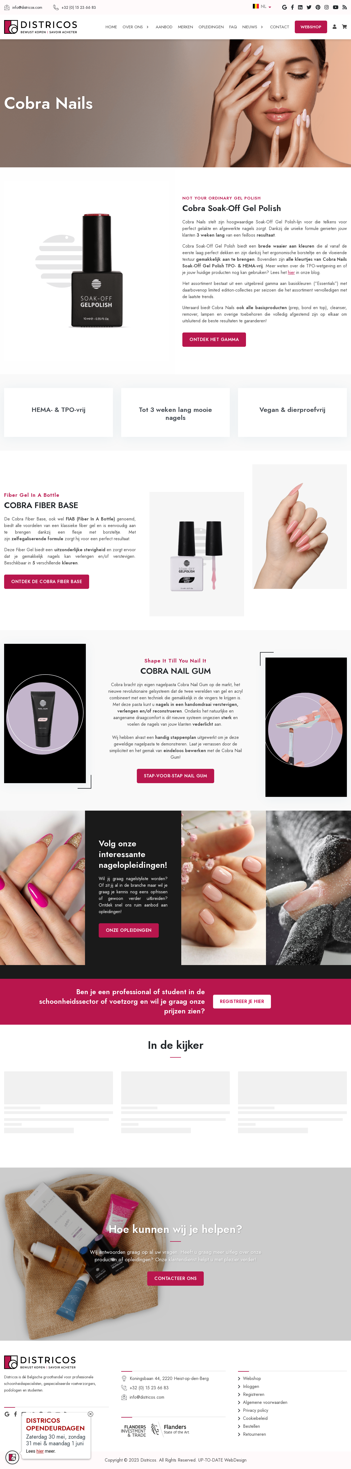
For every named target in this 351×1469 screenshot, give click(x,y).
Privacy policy (255, 1410)
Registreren (253, 1394)
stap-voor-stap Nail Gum (175, 776)
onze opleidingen (129, 930)
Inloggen (251, 1386)
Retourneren (254, 1434)
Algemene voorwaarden (265, 1402)
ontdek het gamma (214, 339)
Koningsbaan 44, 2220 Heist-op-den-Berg (169, 1378)
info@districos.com (147, 1397)
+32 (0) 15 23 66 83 (149, 1388)
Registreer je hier (242, 1001)
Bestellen (251, 1426)
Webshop (252, 1378)
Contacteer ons (175, 1278)
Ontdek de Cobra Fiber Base (46, 581)
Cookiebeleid (255, 1418)
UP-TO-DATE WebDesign (222, 1460)
